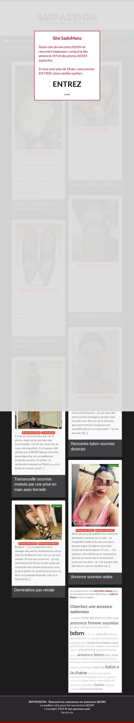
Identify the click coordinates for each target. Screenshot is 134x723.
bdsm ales (110, 642)
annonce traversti (80, 677)
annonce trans (110, 638)
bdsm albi (88, 618)
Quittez (67, 94)
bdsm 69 (101, 634)
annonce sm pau (79, 662)
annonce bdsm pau (106, 618)
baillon (73, 655)
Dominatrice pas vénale (34, 590)
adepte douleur (78, 642)
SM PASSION (37, 701)
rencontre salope (103, 590)
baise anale (111, 655)
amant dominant (98, 662)
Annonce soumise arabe (91, 576)
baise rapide (77, 649)
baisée (87, 638)
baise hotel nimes (100, 627)
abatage (85, 627)
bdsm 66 (110, 680)
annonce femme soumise (94, 623)
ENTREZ (67, 83)
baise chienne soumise (103, 677)
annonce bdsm (90, 654)
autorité (74, 646)
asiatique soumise (106, 649)
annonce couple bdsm (82, 685)
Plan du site (67, 712)
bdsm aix (99, 667)
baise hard (95, 642)
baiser (100, 684)
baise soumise (87, 646)
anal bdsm (76, 618)
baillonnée (90, 634)
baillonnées (76, 680)
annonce (89, 649)
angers (101, 680)
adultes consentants (107, 646)
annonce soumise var (82, 658)
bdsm (77, 632)
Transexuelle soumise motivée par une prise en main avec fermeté (35, 484)
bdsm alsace (90, 680)
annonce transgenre (99, 673)
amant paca (86, 667)
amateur (75, 627)
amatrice (97, 638)
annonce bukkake (91, 689)
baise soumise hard (105, 658)
